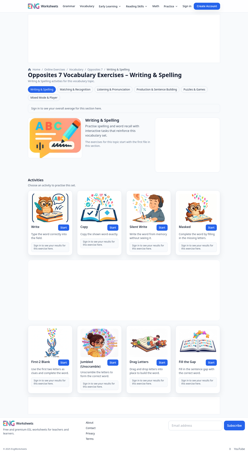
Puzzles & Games (194, 89)
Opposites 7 (94, 69)
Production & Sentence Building (157, 89)
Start (63, 227)
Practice (171, 6)
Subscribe (234, 425)
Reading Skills (137, 6)
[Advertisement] (124, 38)
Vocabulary (87, 6)
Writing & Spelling (41, 89)
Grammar (69, 6)
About (90, 422)
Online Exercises (54, 69)
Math (155, 6)
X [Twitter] (230, 449)
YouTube (239, 449)
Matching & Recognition (75, 89)
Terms (90, 439)
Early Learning (110, 6)
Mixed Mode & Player (44, 97)
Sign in (187, 6)
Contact (91, 428)
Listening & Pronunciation (113, 89)
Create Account (207, 6)
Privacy (90, 433)
